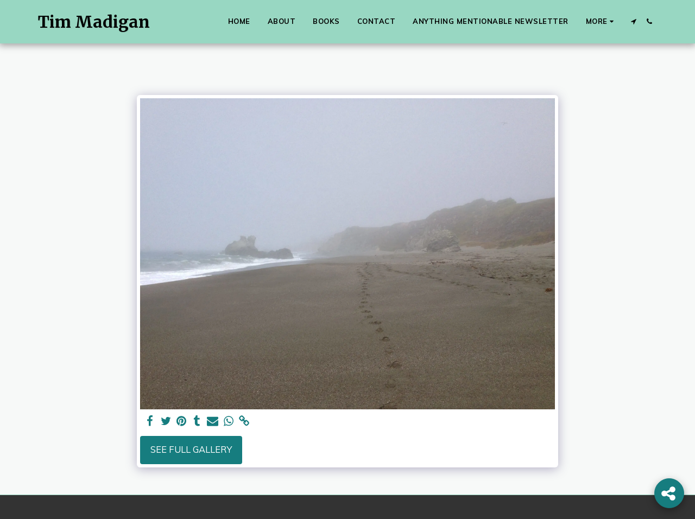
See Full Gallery (191, 449)
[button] (633, 21)
